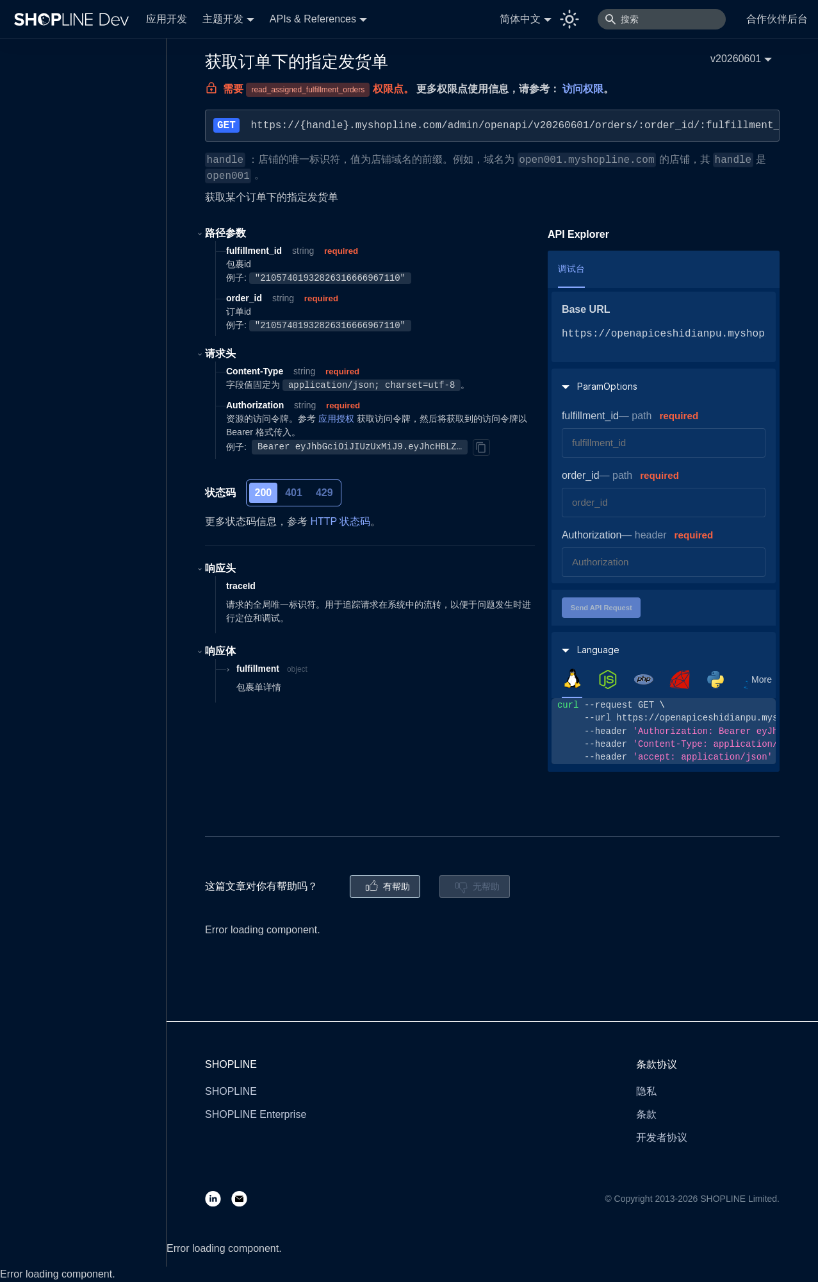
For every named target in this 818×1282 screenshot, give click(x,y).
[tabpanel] (664, 731)
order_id (581, 475)
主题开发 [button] (222, 18)
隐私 (646, 1091)
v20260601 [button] (735, 58)
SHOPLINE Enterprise (255, 1114)
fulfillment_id (590, 415)
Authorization (591, 534)
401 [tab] (293, 492)
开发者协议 (661, 1137)
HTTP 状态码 (340, 521)
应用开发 (166, 18)
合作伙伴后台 (777, 18)
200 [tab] (263, 492)
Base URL (586, 309)
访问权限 (582, 88)
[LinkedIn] (218, 1198)
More (761, 679)
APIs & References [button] (313, 18)
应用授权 (336, 418)
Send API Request (601, 608)
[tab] (572, 679)
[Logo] (74, 19)
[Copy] (481, 447)
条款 (646, 1114)
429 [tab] (324, 492)
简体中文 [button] (520, 18)
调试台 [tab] (571, 268)
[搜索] (662, 19)
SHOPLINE (231, 1091)
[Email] (244, 1198)
